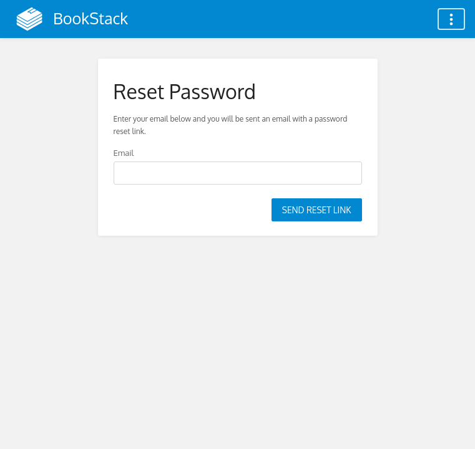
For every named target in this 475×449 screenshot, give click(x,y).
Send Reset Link (316, 210)
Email (124, 152)
